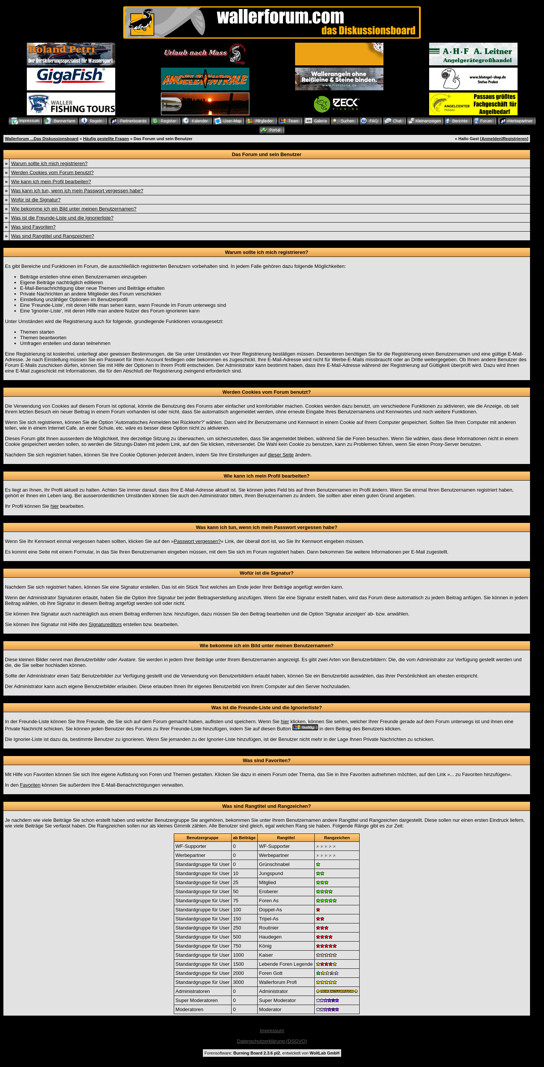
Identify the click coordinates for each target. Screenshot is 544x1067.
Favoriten (30, 785)
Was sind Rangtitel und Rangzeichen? (52, 236)
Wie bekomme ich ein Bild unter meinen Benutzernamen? (73, 209)
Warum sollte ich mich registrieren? (49, 163)
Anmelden (491, 138)
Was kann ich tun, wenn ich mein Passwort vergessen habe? (77, 190)
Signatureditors (105, 624)
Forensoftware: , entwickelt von (271, 1053)
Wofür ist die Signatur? (35, 200)
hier (55, 506)
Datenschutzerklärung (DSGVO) (272, 1041)
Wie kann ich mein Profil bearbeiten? (51, 181)
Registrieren (515, 138)
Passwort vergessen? (197, 541)
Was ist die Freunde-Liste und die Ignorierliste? (62, 218)
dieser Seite (281, 455)
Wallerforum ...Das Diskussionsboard (42, 138)
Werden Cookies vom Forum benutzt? (52, 172)
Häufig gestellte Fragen (106, 138)
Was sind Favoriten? (33, 227)
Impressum (272, 1030)
